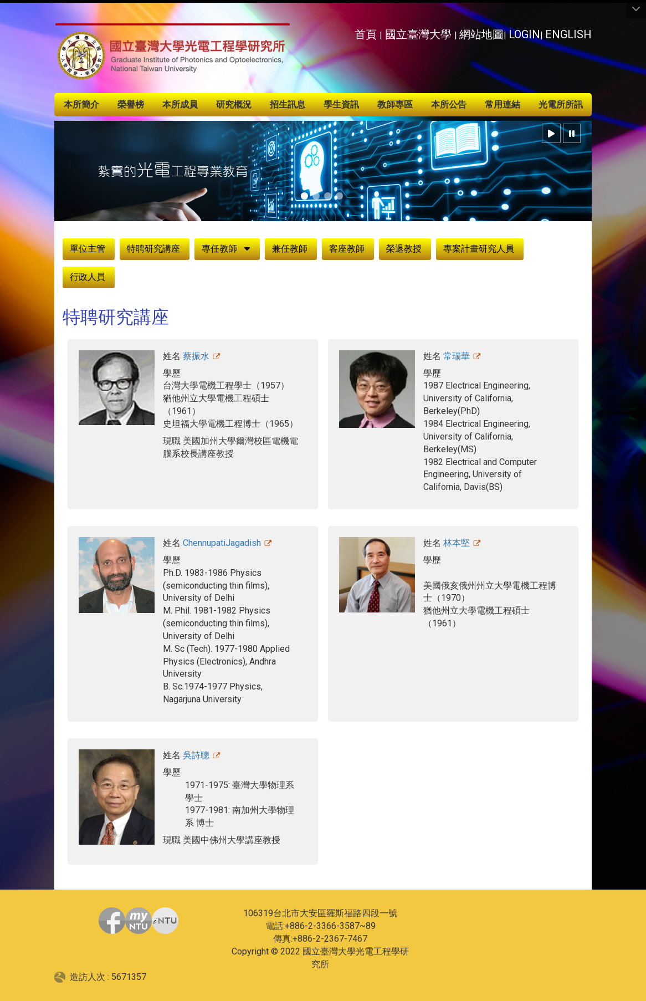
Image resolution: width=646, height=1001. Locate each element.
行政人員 (87, 277)
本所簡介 (81, 104)
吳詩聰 (196, 755)
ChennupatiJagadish (222, 543)
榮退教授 (404, 248)
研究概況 (234, 104)
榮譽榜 (130, 104)
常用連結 (502, 104)
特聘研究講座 (153, 248)
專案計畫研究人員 (478, 248)
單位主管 (87, 248)
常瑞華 (456, 356)
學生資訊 (341, 104)
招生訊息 (287, 104)
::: (348, 31)
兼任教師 (289, 248)
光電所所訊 (561, 104)
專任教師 (219, 248)
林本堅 (456, 543)
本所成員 (180, 104)
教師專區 (395, 104)
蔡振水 (196, 356)
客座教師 (347, 248)
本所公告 (448, 104)
